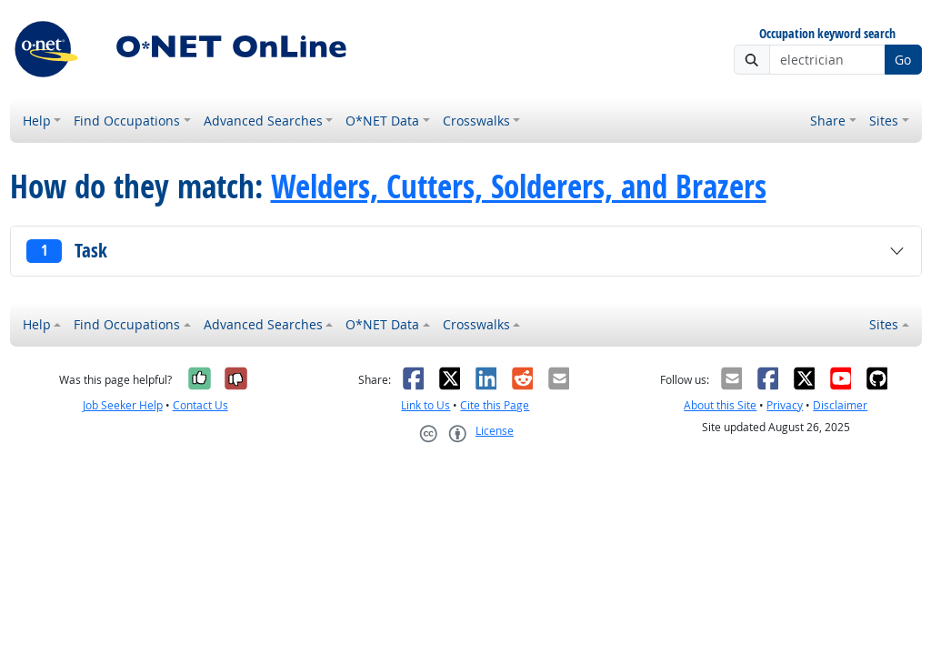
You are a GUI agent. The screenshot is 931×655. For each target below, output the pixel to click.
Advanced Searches (263, 120)
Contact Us (200, 405)
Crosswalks (476, 120)
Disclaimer (840, 405)
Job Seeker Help (123, 405)
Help (37, 120)
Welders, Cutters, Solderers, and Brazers (518, 186)
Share (828, 120)
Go (903, 59)
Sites (883, 120)
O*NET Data (382, 120)
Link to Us (425, 405)
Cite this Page (494, 405)
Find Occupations (127, 120)
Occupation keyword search (827, 34)
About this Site (720, 405)
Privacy (784, 405)
